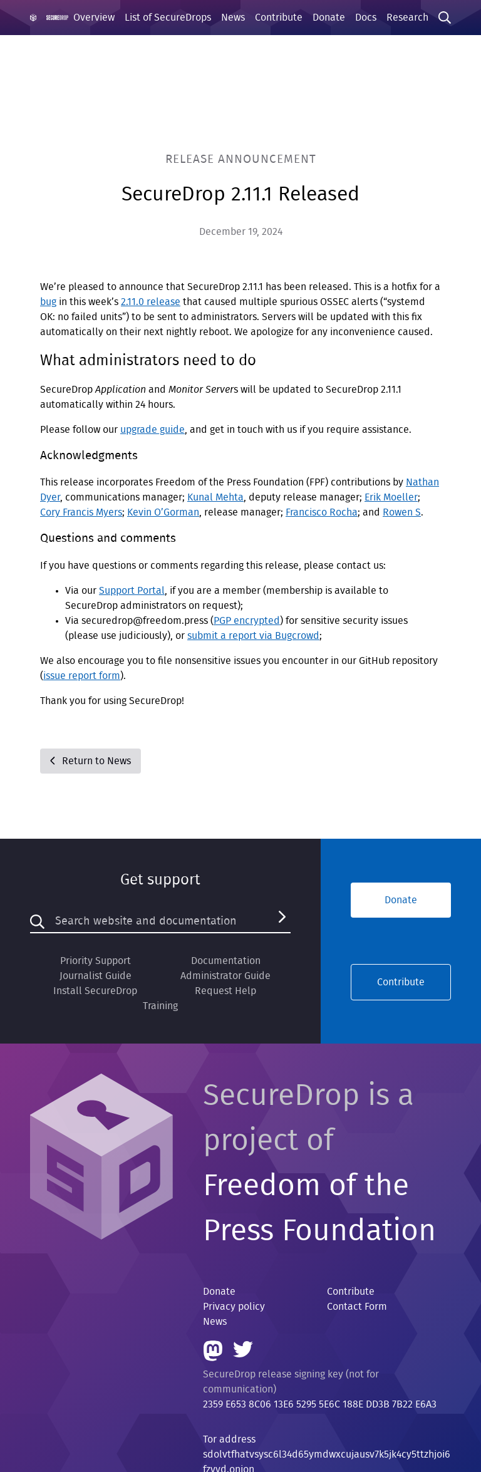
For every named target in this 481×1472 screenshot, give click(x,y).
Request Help (225, 991)
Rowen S (402, 512)
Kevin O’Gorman (163, 512)
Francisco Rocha (322, 512)
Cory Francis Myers (81, 512)
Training (160, 1006)
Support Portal (132, 591)
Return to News (90, 761)
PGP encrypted (247, 621)
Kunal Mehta (215, 497)
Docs (365, 18)
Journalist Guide (95, 976)
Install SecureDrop (95, 991)
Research (407, 18)
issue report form (81, 676)
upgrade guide (152, 430)
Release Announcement (240, 159)
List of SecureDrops (168, 18)
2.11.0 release (150, 302)
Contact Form (357, 1307)
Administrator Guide (225, 976)
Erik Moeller (391, 497)
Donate (329, 18)
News (233, 18)
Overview (94, 18)
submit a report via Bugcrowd (253, 636)
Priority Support (95, 961)
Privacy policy (234, 1307)
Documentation (226, 961)
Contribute (279, 18)
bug (48, 302)
